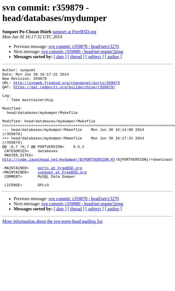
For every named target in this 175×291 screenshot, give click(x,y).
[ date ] (60, 56)
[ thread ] (76, 56)
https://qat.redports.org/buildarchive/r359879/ (64, 91)
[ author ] (113, 56)
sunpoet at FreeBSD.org (74, 31)
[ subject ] (95, 56)
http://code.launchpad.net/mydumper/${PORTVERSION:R (57, 178)
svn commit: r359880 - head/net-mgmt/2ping (82, 51)
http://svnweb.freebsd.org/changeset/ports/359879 (66, 86)
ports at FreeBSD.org (60, 188)
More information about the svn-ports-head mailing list (52, 245)
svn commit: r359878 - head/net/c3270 (84, 46)
